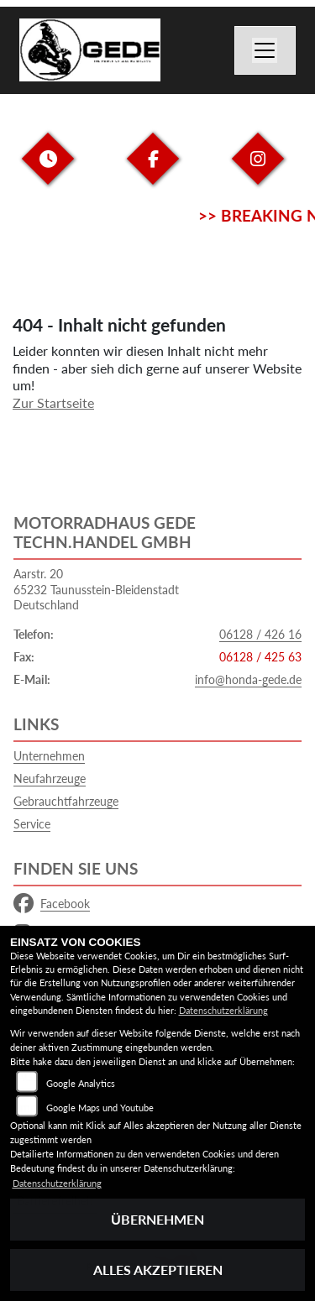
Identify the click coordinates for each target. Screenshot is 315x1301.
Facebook (51, 904)
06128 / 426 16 (260, 634)
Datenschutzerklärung (223, 1010)
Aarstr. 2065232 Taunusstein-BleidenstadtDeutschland (96, 589)
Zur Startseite (53, 402)
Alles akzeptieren (158, 1269)
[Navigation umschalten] (265, 50)
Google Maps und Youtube (100, 1107)
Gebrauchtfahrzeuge (65, 801)
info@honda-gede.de (248, 679)
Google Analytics (80, 1083)
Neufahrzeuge (49, 778)
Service (31, 824)
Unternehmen (49, 756)
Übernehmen (157, 1219)
